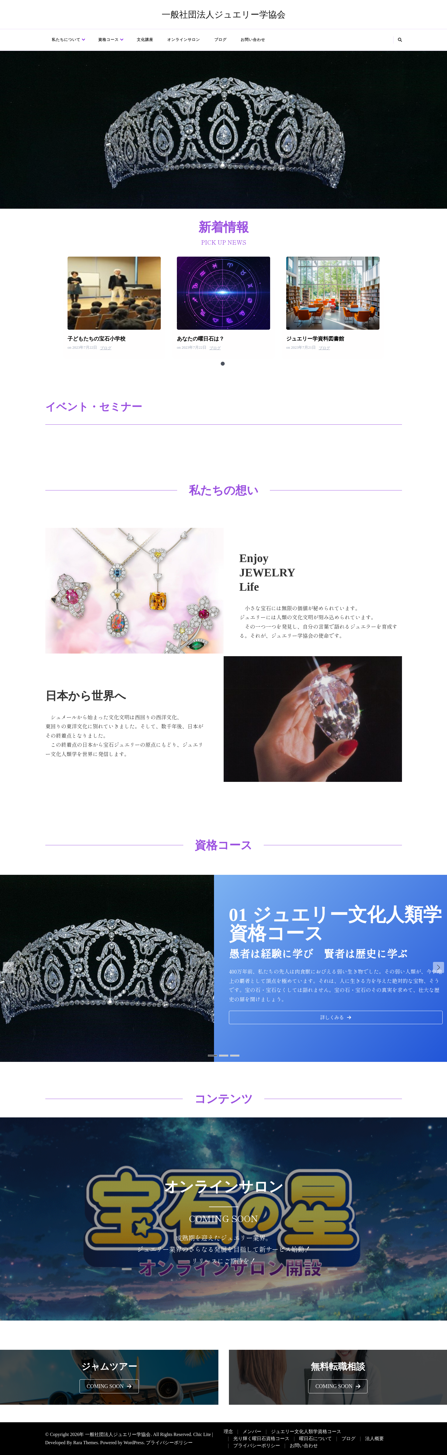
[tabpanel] (114, 307)
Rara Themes (85, 1442)
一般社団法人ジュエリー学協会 (224, 14)
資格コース (108, 39)
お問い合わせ (253, 39)
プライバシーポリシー (169, 1442)
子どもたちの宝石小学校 (113, 292)
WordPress (134, 1442)
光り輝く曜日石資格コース (261, 1438)
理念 (228, 1431)
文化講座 (145, 39)
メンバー (252, 1431)
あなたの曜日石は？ (223, 292)
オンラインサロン (183, 39)
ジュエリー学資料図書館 (332, 292)
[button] (336, 1017)
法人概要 (374, 1438)
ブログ (220, 39)
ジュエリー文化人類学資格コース (306, 1431)
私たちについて (66, 39)
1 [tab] (223, 364)
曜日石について (315, 1438)
